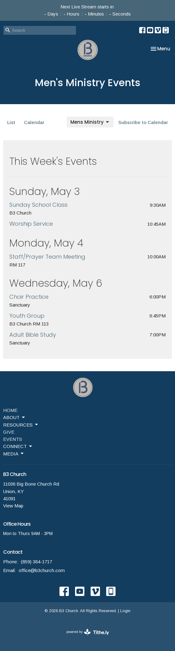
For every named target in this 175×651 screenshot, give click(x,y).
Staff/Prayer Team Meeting (47, 257)
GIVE (8, 432)
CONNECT (18, 446)
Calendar (34, 122)
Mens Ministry (90, 122)
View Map (13, 505)
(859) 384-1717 (36, 561)
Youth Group (27, 316)
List (11, 122)
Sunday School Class (38, 205)
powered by (87, 632)
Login (125, 610)
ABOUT (14, 417)
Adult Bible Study (32, 335)
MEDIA (14, 453)
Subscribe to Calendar (143, 122)
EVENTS (12, 439)
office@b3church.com (42, 570)
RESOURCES (21, 425)
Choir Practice (29, 297)
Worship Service (31, 224)
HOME (10, 410)
